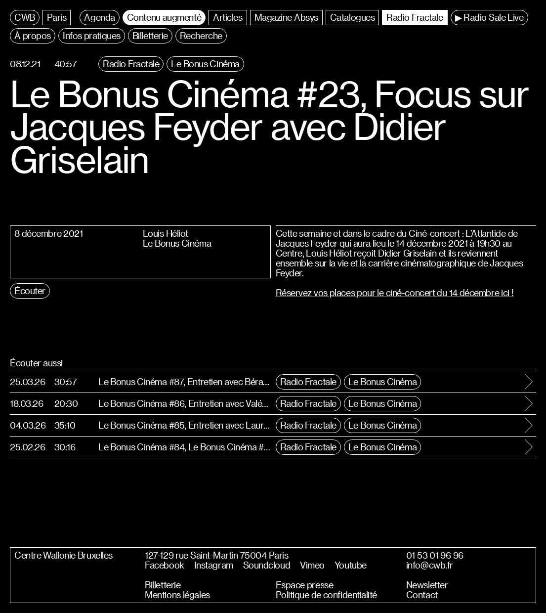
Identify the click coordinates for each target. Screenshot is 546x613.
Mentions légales (177, 595)
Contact (422, 595)
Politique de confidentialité (327, 595)
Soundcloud (267, 565)
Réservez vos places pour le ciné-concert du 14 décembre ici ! (395, 292)
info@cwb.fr (429, 565)
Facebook (164, 565)
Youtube (351, 565)
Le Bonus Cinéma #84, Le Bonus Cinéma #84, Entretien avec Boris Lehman (184, 446)
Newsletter (427, 585)
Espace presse (305, 585)
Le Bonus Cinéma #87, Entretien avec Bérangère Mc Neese (184, 381)
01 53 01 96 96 (434, 555)
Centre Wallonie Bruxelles (63, 555)
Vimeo (312, 565)
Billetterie (162, 585)
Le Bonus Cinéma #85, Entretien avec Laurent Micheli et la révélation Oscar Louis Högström (184, 425)
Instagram (213, 565)
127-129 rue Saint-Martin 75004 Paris (216, 555)
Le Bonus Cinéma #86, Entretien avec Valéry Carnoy (184, 403)
